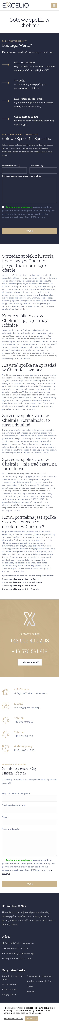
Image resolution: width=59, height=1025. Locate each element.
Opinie (30, 986)
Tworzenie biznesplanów (39, 976)
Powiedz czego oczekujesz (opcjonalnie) (29, 189)
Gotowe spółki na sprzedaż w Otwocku (20, 589)
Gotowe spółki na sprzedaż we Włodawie (22, 582)
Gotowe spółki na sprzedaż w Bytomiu (20, 579)
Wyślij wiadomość (29, 662)
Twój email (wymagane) (29, 807)
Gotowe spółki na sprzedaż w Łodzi (19, 585)
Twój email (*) (43, 168)
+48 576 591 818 (29, 651)
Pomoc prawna (9, 989)
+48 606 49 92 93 (29, 640)
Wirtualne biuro (9, 984)
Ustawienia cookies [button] (13, 1018)
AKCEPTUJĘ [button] (32, 1018)
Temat (29, 819)
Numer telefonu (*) (14, 168)
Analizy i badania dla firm (39, 981)
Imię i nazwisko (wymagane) (29, 796)
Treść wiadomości (29, 842)
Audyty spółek (9, 994)
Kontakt (31, 991)
